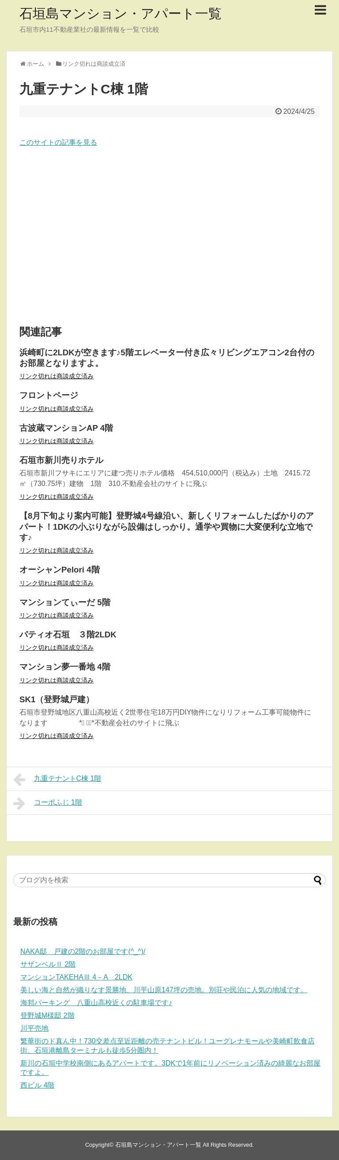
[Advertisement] (169, 237)
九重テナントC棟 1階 (57, 779)
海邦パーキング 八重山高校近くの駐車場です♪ (96, 1002)
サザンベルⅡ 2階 (47, 964)
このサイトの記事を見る (58, 142)
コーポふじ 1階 (47, 803)
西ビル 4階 (37, 1085)
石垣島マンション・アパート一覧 (120, 13)
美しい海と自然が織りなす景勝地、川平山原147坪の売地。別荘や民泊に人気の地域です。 (164, 990)
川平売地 (34, 1028)
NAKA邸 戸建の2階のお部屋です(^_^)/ (82, 951)
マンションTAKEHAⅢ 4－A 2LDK (76, 977)
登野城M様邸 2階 (47, 1015)
